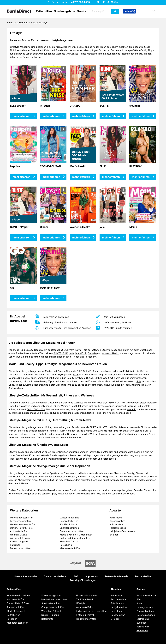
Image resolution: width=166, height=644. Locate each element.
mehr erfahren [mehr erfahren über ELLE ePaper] (21, 116)
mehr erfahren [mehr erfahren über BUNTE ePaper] (21, 237)
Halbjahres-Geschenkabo (122, 531)
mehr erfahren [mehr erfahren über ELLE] (111, 176)
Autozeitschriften (19, 531)
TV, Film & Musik (68, 524)
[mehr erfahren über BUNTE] (113, 83)
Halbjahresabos (117, 527)
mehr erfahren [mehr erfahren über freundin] (141, 116)
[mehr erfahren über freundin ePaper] (53, 265)
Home (10, 22)
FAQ (138, 599)
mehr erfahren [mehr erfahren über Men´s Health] (81, 176)
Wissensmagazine (69, 517)
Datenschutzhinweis (116, 576)
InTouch (116, 427)
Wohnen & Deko (18, 534)
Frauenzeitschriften (20, 548)
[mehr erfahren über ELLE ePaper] (23, 83)
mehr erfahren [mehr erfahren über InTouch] (51, 116)
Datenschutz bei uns (55, 576)
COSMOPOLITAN (115, 402)
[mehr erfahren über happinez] (23, 144)
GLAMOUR (81, 353)
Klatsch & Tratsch (69, 541)
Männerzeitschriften (70, 548)
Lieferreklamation (145, 615)
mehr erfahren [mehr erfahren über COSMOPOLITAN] (51, 176)
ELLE (65, 353)
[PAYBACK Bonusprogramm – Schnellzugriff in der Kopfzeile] (129, 11)
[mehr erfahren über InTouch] (53, 83)
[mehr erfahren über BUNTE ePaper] (23, 205)
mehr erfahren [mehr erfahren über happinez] (21, 176)
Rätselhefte (66, 544)
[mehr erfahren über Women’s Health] (83, 205)
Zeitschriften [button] (44, 11)
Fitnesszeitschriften (20, 521)
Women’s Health (110, 353)
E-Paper (113, 534)
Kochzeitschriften (69, 521)
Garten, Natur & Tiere (21, 527)
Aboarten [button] (116, 589)
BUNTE (57, 353)
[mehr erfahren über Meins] (142, 205)
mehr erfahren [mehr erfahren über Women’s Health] (81, 237)
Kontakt (140, 603)
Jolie (71, 353)
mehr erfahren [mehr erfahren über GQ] (21, 298)
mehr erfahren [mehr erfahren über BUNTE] (111, 116)
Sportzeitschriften (69, 527)
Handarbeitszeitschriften (23, 524)
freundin (92, 353)
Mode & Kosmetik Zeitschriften (76, 534)
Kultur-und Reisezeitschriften (75, 538)
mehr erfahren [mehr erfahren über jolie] (111, 237)
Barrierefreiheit (143, 576)
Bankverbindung (145, 611)
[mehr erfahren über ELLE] (113, 144)
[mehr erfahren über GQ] (23, 265)
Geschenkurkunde (146, 595)
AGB (76, 576)
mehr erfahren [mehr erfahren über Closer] (51, 237)
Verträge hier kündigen (143, 620)
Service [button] (81, 11)
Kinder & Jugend (19, 541)
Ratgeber (15, 544)
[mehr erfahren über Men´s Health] (83, 144)
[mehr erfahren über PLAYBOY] (142, 144)
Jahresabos (115, 517)
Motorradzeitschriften (21, 517)
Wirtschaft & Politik (20, 538)
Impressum (91, 576)
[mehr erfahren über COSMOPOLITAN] (53, 144)
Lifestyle (43, 22)
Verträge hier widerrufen (143, 628)
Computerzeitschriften (71, 531)
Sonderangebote (64, 11)
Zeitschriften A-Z (26, 22)
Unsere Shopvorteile (25, 576)
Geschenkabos (117, 521)
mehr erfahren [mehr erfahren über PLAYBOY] (141, 176)
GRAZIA (94, 427)
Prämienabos (116, 524)
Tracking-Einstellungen (83, 580)
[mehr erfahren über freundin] (142, 83)
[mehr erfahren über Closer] (53, 205)
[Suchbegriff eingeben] (104, 11)
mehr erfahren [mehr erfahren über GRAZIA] (81, 116)
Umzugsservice (144, 607)
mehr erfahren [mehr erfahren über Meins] (141, 237)
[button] (150, 11)
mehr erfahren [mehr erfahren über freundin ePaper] (51, 298)
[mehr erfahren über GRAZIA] (83, 83)
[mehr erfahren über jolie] (113, 205)
